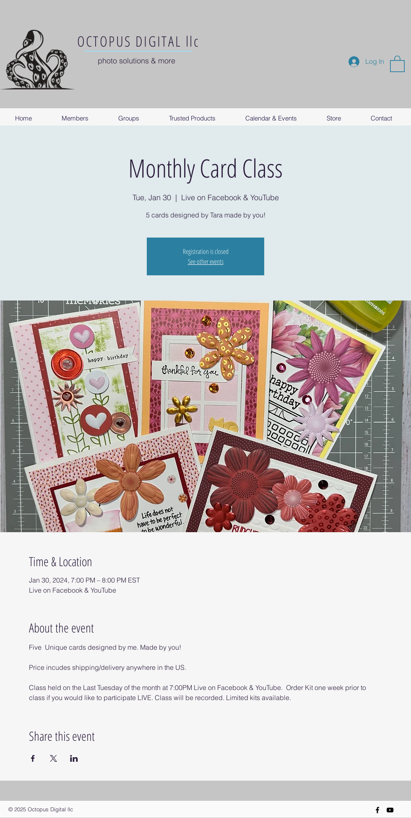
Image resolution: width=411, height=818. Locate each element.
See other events (206, 261)
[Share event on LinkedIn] (74, 758)
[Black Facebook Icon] (377, 810)
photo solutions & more (136, 60)
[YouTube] (390, 810)
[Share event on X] (53, 758)
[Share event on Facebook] (33, 758)
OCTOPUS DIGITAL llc (138, 41)
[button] (397, 63)
